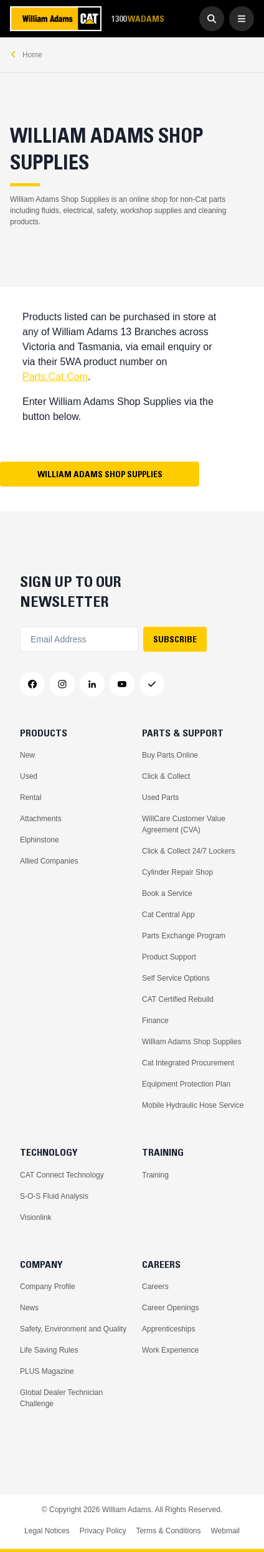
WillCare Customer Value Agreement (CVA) (183, 824)
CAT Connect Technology (62, 1175)
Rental (31, 797)
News (29, 1307)
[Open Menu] (241, 18)
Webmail (224, 1530)
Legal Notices (47, 1530)
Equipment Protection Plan (186, 1084)
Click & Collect (166, 776)
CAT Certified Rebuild (178, 999)
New (27, 755)
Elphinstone (39, 840)
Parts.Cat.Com (55, 376)
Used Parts (160, 797)
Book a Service (167, 893)
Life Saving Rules (49, 1350)
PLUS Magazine (47, 1371)
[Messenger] (151, 684)
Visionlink (35, 1217)
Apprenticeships (168, 1329)
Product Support (169, 957)
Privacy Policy (103, 1530)
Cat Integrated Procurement (188, 1063)
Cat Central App (168, 914)
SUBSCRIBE (175, 639)
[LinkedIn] (92, 684)
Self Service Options (176, 978)
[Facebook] (32, 684)
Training (155, 1175)
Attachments (41, 818)
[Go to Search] (211, 18)
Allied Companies (49, 861)
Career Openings (170, 1307)
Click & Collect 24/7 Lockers (188, 851)
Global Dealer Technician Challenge (61, 1398)
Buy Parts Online (170, 755)
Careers (155, 1286)
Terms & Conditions (168, 1530)
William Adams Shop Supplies (100, 474)
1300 (137, 19)
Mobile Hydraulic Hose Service (192, 1105)
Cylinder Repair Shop (177, 872)
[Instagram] (62, 684)
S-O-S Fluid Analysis (54, 1196)
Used (28, 776)
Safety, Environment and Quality (73, 1329)
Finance (155, 1020)
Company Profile (47, 1286)
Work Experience (170, 1350)
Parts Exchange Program (183, 935)
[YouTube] (122, 684)
